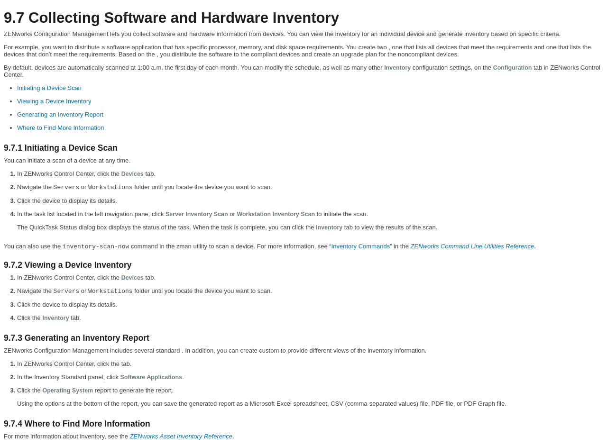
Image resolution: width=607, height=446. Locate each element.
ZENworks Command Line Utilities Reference (472, 246)
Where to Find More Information (60, 127)
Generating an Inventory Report (60, 114)
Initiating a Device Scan (49, 87)
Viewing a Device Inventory (54, 101)
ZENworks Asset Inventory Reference (181, 436)
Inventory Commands (360, 246)
